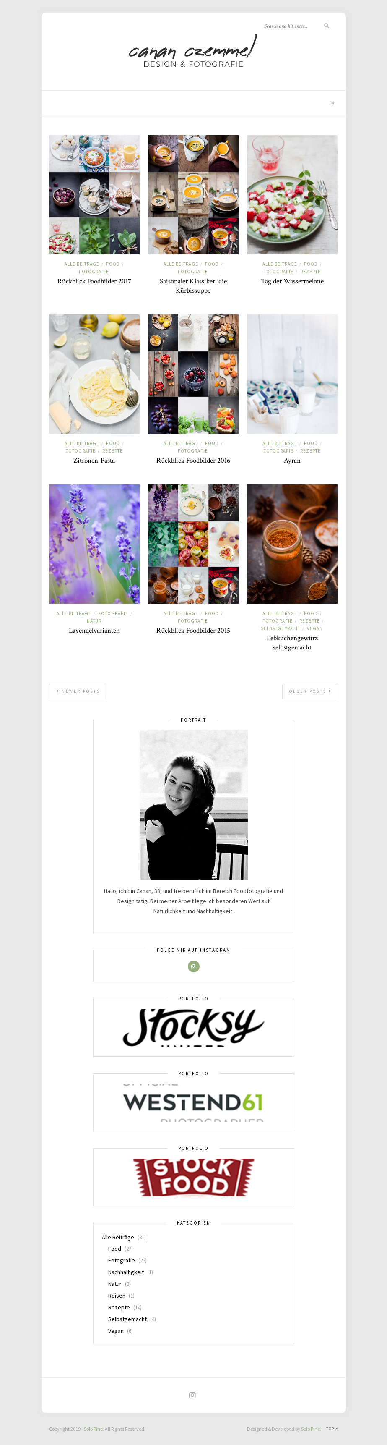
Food (113, 264)
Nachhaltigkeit (126, 1272)
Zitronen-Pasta (94, 460)
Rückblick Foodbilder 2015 (193, 630)
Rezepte (310, 272)
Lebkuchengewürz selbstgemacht (292, 642)
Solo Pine (93, 1429)
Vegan (315, 628)
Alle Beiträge (82, 264)
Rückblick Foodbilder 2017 (94, 281)
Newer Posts (78, 691)
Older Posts (310, 691)
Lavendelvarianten (94, 630)
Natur (94, 621)
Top (332, 1429)
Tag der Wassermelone (292, 281)
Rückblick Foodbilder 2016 (193, 460)
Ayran (292, 460)
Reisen (116, 1295)
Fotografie (94, 272)
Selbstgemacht (280, 628)
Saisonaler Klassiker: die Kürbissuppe (193, 286)
